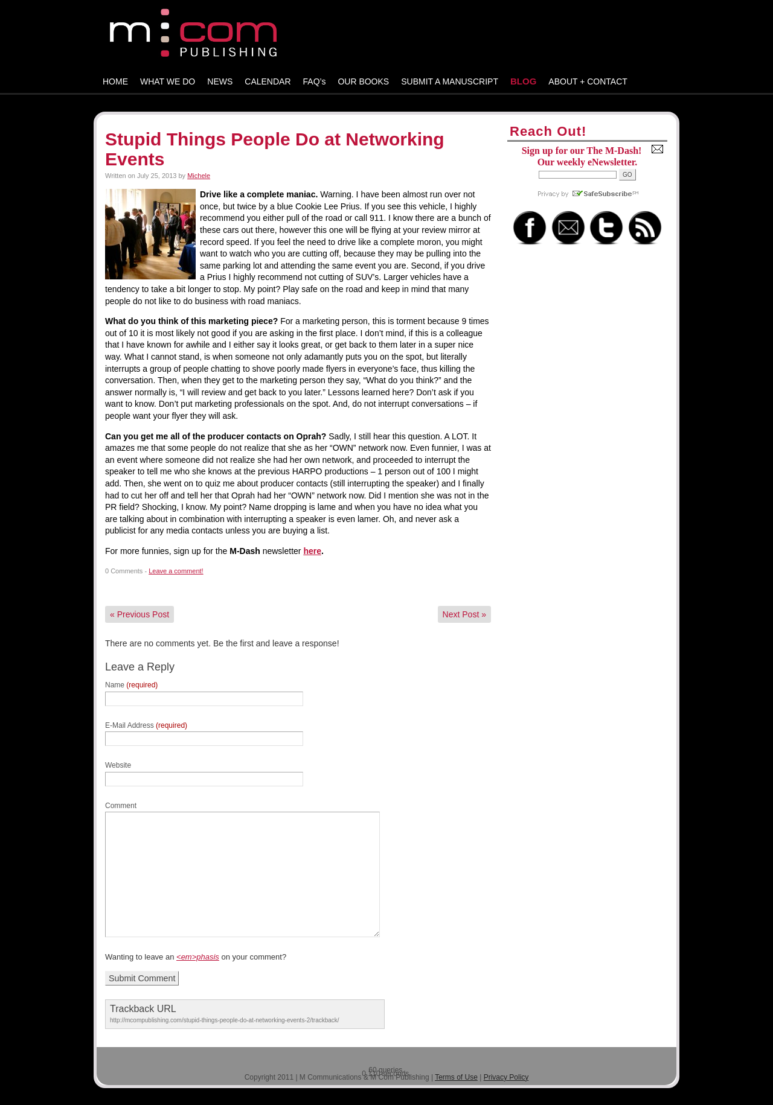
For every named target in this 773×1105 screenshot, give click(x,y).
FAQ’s (314, 81)
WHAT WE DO (167, 81)
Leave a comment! (176, 571)
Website (118, 765)
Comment (120, 805)
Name (131, 685)
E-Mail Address (146, 725)
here (312, 551)
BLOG (523, 81)
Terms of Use (456, 1077)
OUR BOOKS (363, 81)
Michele (198, 175)
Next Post (464, 614)
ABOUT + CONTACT (587, 81)
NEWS (220, 81)
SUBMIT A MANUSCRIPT (449, 81)
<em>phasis (197, 956)
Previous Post (139, 614)
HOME (115, 81)
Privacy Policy (506, 1077)
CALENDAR (267, 81)
